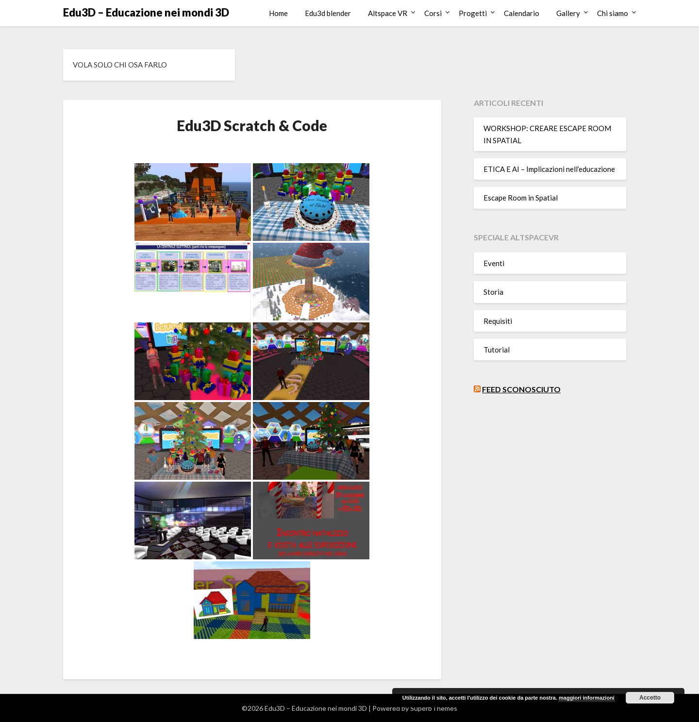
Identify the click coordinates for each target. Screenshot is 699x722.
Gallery (568, 13)
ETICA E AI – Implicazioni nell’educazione (549, 169)
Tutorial (496, 349)
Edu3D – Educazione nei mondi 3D (146, 12)
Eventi (493, 263)
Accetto (650, 697)
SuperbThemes (433, 708)
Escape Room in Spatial (520, 197)
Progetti (473, 13)
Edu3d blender (328, 13)
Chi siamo (612, 13)
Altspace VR (387, 13)
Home (278, 13)
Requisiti (497, 321)
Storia (493, 291)
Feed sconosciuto (521, 389)
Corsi (433, 13)
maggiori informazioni (587, 698)
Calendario (521, 13)
